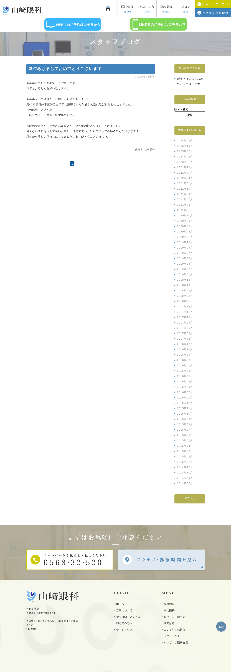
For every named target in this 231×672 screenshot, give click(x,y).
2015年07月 (185, 429)
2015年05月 (185, 440)
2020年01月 (185, 236)
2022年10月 (185, 167)
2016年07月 (185, 365)
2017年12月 (185, 306)
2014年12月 (185, 467)
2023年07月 (185, 151)
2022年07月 (185, 172)
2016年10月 (185, 349)
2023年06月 (185, 156)
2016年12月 (185, 343)
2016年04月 (185, 381)
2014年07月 (185, 483)
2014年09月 (185, 477)
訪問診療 (169, 623)
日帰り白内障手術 (174, 616)
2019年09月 (185, 247)
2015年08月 (185, 424)
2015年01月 (185, 461)
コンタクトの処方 (174, 629)
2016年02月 (185, 392)
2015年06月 (185, 435)
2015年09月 (185, 418)
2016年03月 (185, 386)
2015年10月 (185, 413)
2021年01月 (185, 210)
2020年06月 (185, 220)
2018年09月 (185, 290)
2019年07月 (185, 252)
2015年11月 (185, 408)
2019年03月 (185, 263)
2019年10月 (185, 242)
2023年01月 (185, 161)
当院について (124, 610)
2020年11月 (185, 215)
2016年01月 (185, 397)
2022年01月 (185, 183)
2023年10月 (185, 145)
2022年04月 (185, 177)
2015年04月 (185, 445)
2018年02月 (185, 295)
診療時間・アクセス (128, 616)
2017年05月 (185, 327)
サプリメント (172, 636)
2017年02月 (185, 338)
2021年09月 (185, 193)
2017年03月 (185, 333)
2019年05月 (185, 258)
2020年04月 (185, 231)
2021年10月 (185, 188)
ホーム (120, 603)
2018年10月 (185, 285)
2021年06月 (185, 204)
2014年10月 (185, 472)
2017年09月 (185, 322)
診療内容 (169, 603)
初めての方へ (124, 623)
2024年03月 (185, 140)
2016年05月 (185, 376)
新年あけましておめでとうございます (65, 68)
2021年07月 (185, 199)
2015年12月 (185, 402)
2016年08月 (185, 360)
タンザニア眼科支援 (176, 642)
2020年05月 (185, 226)
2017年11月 (185, 311)
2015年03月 (185, 451)
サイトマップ (124, 629)
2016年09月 (185, 354)
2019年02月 (185, 268)
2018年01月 (185, 301)
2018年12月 (185, 279)
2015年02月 (185, 456)
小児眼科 (169, 610)
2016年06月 (185, 370)
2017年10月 (185, 317)
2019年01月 (185, 274)
